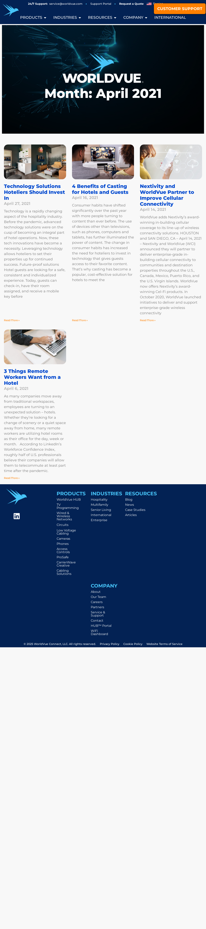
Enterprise (99, 520)
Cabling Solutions (64, 572)
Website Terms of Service (164, 644)
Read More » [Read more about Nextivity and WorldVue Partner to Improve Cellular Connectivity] (147, 320)
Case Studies (135, 510)
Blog (128, 499)
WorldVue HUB (69, 499)
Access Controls (63, 550)
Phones (63, 544)
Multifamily (99, 505)
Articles (131, 515)
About (96, 592)
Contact (97, 620)
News (129, 505)
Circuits (62, 525)
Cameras (63, 539)
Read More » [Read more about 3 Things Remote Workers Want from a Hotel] (12, 478)
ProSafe (63, 557)
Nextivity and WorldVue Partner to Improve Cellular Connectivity (167, 195)
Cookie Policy (132, 644)
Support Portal (100, 4)
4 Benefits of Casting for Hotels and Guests (100, 189)
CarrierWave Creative (66, 563)
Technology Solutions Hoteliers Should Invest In (34, 192)
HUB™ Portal (101, 626)
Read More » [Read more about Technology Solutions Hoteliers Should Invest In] (12, 320)
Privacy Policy (109, 644)
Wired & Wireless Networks (64, 516)
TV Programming (68, 506)
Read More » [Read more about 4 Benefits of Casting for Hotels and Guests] (80, 320)
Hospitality (99, 499)
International (101, 515)
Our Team (98, 597)
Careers (97, 602)
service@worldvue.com (65, 4)
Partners (97, 607)
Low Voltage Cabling (66, 531)
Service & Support (98, 613)
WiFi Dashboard (99, 632)
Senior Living (101, 510)
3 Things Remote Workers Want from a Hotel (32, 377)
